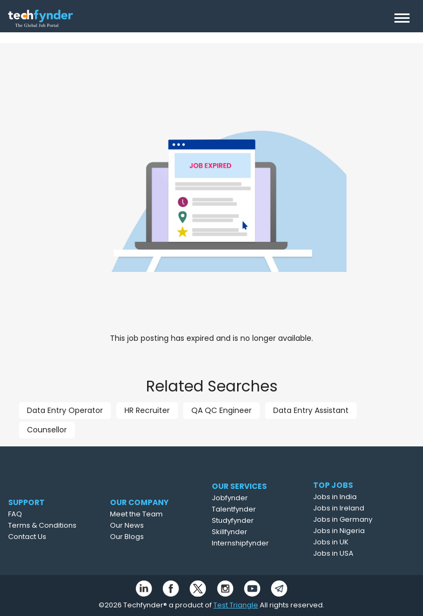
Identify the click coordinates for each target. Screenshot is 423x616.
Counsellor (47, 429)
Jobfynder (252, 498)
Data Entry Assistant (311, 410)
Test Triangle (235, 605)
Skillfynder (251, 532)
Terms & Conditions (59, 525)
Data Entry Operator (65, 410)
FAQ (32, 514)
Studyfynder (255, 520)
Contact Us (44, 536)
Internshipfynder (262, 543)
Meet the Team (157, 514)
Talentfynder (256, 509)
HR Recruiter (147, 410)
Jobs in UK (349, 542)
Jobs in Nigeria (358, 531)
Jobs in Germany (361, 519)
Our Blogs (148, 536)
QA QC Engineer (221, 410)
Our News (148, 525)
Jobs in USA (352, 553)
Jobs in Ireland (357, 508)
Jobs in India (354, 497)
